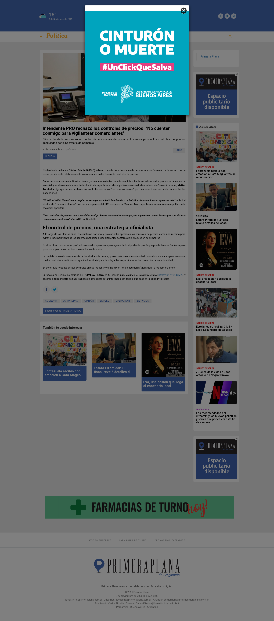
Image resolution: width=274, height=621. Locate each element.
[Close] (184, 10)
